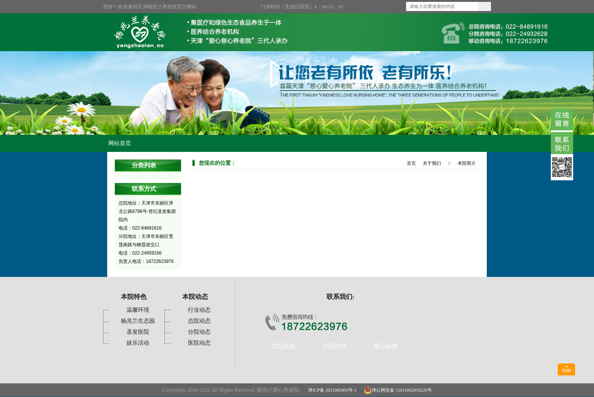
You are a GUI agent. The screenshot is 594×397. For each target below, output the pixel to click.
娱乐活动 (138, 343)
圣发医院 (138, 332)
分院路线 (334, 346)
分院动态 (199, 332)
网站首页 (119, 143)
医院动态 (199, 343)
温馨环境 (138, 310)
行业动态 (199, 310)
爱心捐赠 (386, 346)
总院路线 (283, 346)
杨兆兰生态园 (138, 321)
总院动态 (199, 321)
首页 (411, 163)
